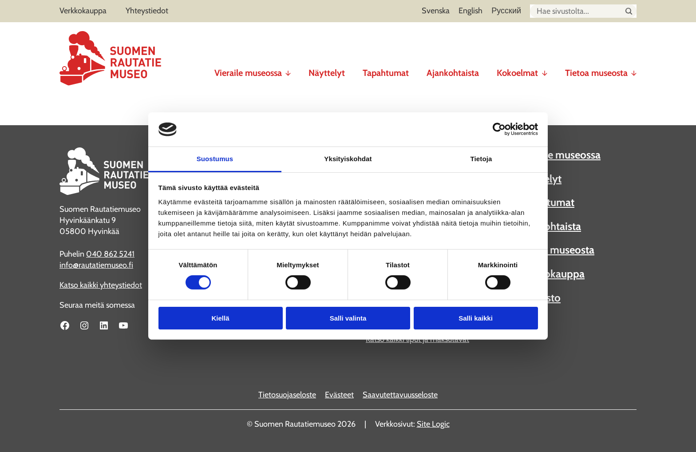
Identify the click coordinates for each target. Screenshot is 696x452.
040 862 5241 (110, 254)
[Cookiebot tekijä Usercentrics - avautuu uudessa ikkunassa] (499, 129)
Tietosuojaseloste (287, 395)
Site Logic (433, 424)
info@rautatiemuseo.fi (96, 265)
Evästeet (339, 395)
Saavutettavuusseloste (400, 395)
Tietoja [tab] (481, 159)
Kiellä (220, 318)
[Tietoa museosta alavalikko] (634, 69)
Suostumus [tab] (215, 159)
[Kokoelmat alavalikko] (544, 69)
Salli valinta (348, 318)
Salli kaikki (476, 318)
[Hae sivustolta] (628, 11)
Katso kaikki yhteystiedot (100, 285)
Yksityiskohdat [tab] (348, 159)
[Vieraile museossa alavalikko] (288, 69)
